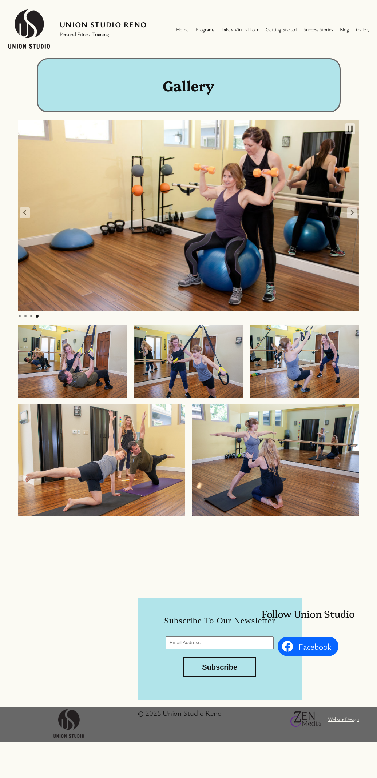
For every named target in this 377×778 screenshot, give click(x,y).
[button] (25, 212)
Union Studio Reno (103, 24)
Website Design (343, 718)
